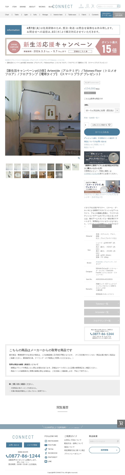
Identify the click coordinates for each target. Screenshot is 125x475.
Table (17, 15)
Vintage (45, 15)
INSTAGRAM (51, 441)
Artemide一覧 (102, 312)
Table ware (72, 15)
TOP (7, 7)
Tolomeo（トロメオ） (58, 60)
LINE (50, 461)
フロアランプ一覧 (102, 320)
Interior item (58, 15)
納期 (87, 105)
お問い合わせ (14, 445)
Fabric (84, 15)
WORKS (42, 7)
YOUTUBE (50, 445)
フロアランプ (45, 60)
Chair (7, 15)
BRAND (23, 7)
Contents (95, 15)
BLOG (51, 7)
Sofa (35, 15)
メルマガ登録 (32, 445)
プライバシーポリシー (72, 454)
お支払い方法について (72, 440)
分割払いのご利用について (94, 144)
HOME (7, 60)
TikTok (49, 449)
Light (26, 15)
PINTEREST (51, 457)
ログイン (87, 7)
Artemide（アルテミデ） (31, 60)
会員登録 (81, 7)
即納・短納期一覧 (91, 118)
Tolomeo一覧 (102, 303)
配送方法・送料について (73, 443)
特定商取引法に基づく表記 (74, 450)
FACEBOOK (51, 453)
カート (93, 7)
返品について (89, 147)
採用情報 (104, 450)
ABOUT (32, 7)
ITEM (14, 7)
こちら (26, 462)
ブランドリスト (16, 60)
